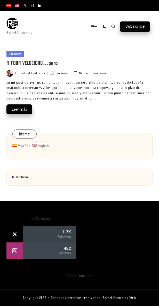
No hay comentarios (91, 73)
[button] (135, 26)
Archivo (22, 177)
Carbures (15, 54)
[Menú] (94, 26)
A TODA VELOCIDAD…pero (32, 63)
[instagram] (40, 250)
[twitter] (40, 234)
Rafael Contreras (79, 276)
